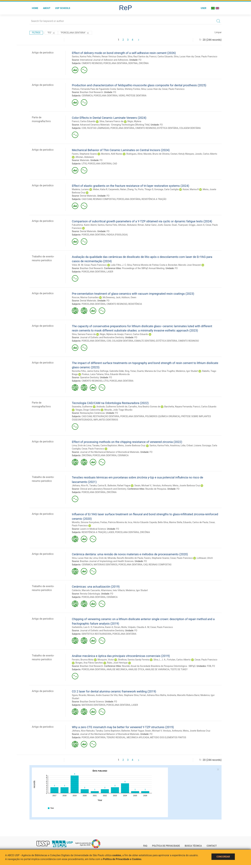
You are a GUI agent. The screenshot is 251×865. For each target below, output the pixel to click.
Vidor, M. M (77, 265)
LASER (109, 271)
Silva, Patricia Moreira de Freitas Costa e (147, 265)
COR (84, 128)
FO (140, 60)
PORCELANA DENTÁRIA (115, 63)
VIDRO (122, 95)
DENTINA (133, 63)
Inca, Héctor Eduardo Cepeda (142, 522)
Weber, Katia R (100, 189)
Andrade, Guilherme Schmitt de (111, 406)
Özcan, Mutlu (120, 627)
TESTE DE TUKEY (178, 669)
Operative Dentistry (89, 377)
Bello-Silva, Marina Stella (170, 522)
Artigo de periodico (42, 52)
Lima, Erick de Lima (81, 445)
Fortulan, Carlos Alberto (178, 659)
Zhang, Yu (132, 189)
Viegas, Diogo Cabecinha (87, 409)
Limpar (218, 32)
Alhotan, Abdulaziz (84, 157)
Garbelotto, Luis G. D (82, 627)
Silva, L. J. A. (160, 659)
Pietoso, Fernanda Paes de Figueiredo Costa (94, 89)
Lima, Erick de (99, 558)
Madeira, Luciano (80, 189)
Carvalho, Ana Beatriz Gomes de (144, 406)
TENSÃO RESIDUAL (116, 737)
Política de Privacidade (166, 846)
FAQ (145, 846)
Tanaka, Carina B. (98, 485)
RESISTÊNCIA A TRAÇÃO (154, 199)
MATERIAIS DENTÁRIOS (105, 564)
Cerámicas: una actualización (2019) (96, 586)
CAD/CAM (87, 199)
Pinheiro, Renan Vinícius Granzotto (109, 56)
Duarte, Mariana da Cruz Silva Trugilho (156, 371)
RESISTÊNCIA (135, 304)
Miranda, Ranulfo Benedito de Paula (125, 558)
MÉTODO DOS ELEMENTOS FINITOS (168, 737)
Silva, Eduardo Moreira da (117, 374)
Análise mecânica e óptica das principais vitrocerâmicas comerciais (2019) (121, 656)
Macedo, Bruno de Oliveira (156, 154)
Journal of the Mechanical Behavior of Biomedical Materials (109, 452)
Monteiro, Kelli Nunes (111, 154)
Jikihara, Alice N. (80, 485)
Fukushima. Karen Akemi (84, 225)
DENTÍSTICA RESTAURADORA (96, 634)
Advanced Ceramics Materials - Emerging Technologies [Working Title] (114, 124)
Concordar (223, 856)
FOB (209, 666)
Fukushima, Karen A (103, 627)
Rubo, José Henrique (117, 662)
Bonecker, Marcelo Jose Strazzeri (184, 265)
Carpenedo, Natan (117, 189)
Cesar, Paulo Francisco (206, 56)
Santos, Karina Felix (81, 56)
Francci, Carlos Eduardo (161, 56)
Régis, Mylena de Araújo (112, 334)
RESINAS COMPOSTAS (104, 199)
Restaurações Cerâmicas (92, 413)
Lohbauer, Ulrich (205, 558)
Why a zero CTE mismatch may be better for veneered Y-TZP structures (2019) (123, 727)
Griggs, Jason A (196, 225)
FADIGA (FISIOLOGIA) (117, 234)
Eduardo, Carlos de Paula (195, 522)
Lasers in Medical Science (93, 529)
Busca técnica (193, 846)
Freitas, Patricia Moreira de (113, 522)
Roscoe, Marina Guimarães (85, 297)
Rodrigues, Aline (134, 154)
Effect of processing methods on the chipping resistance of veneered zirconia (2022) (127, 442)
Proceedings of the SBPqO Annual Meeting (143, 268)
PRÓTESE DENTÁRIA (136, 95)
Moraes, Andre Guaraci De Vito (102, 695)
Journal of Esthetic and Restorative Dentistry (102, 337)
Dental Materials (88, 195)
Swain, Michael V (153, 730)
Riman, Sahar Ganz (147, 225)
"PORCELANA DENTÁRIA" (75, 33)
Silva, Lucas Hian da (184, 56)
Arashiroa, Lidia (177, 445)
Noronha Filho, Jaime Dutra (85, 371)
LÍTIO (84, 163)
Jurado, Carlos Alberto (206, 154)
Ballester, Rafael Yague (119, 485)
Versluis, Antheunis (162, 485)
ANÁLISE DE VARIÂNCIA (157, 669)
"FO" (51, 33)
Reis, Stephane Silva (128, 695)
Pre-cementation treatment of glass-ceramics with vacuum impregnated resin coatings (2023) (133, 293)
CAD (115, 163)
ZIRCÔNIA (144, 63)
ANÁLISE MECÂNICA (116, 669)
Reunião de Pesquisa (155, 489)
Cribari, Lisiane (193, 445)
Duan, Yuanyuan (180, 225)
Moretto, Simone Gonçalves (85, 522)
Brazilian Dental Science (92, 701)
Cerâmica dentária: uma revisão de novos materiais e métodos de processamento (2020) (130, 554)
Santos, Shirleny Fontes (128, 89)
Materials (84, 160)
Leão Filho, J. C (118, 265)
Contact (212, 846)
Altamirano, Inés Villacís (113, 590)
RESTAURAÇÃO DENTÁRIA (106, 416)
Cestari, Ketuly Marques (182, 154)
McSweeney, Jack (111, 297)
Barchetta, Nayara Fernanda (178, 406)
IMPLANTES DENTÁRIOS (105, 419)
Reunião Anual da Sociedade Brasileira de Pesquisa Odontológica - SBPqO (158, 666)
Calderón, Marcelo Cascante (86, 590)
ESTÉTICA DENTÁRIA (167, 128)
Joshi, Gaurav (164, 225)
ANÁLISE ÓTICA (136, 669)
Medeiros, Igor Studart (187, 371)
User (203, 8)
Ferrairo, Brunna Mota (82, 659)
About (46, 8)
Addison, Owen (128, 297)
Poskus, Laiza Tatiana (92, 374)
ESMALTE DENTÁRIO (144, 341)
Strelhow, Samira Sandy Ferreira (133, 659)
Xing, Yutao (130, 371)
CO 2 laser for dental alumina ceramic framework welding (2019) (114, 691)
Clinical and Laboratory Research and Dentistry (103, 489)
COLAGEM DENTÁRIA (190, 128)
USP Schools (62, 8)
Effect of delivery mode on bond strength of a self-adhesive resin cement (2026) (124, 53)
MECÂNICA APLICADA (138, 737)
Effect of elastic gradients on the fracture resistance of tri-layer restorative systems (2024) (130, 185)
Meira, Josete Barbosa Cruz (131, 445)
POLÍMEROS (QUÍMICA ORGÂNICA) (162, 416)
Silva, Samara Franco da (111, 121)
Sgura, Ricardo (79, 695)
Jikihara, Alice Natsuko (83, 730)
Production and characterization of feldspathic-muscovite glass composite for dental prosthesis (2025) (139, 85)
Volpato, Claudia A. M (138, 627)
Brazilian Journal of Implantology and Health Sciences (107, 561)
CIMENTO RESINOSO (92, 63)
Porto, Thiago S (145, 189)
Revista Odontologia (90, 593)
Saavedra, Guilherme (82, 406)
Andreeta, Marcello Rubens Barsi (183, 695)
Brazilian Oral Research (91, 92)
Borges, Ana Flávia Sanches (89, 662)
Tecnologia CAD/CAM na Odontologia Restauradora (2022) (110, 403)
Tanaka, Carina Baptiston (104, 445)
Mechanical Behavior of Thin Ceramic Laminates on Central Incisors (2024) (121, 150)
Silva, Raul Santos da (138, 56)
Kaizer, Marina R (191, 189)
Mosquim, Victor (105, 659)
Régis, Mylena (134, 121)
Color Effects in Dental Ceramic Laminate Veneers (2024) (109, 117)
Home (35, 8)
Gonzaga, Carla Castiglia (166, 189)
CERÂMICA (87, 95)
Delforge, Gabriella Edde (112, 371)
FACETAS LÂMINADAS (98, 128)
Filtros (36, 32)
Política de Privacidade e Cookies (122, 859)
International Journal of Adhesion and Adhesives (104, 60)
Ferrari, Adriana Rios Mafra (153, 695)
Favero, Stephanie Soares (84, 154)
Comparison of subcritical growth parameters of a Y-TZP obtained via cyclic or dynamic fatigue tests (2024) (142, 221)
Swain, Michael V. (143, 485)
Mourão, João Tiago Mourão (118, 409)
